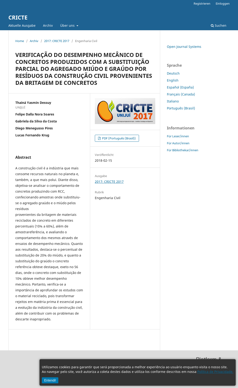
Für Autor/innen (178, 143)
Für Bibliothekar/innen (182, 150)
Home (19, 41)
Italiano (173, 101)
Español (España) (180, 87)
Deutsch (173, 73)
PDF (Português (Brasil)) (118, 138)
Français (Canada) (181, 94)
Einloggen (223, 3)
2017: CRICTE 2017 (56, 41)
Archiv (48, 25)
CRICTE (17, 17)
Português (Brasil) (181, 108)
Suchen (218, 25)
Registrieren (202, 3)
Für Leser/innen (178, 136)
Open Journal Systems (184, 46)
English (172, 80)
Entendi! (50, 380)
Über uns (68, 25)
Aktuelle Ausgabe (22, 25)
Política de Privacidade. (215, 371)
